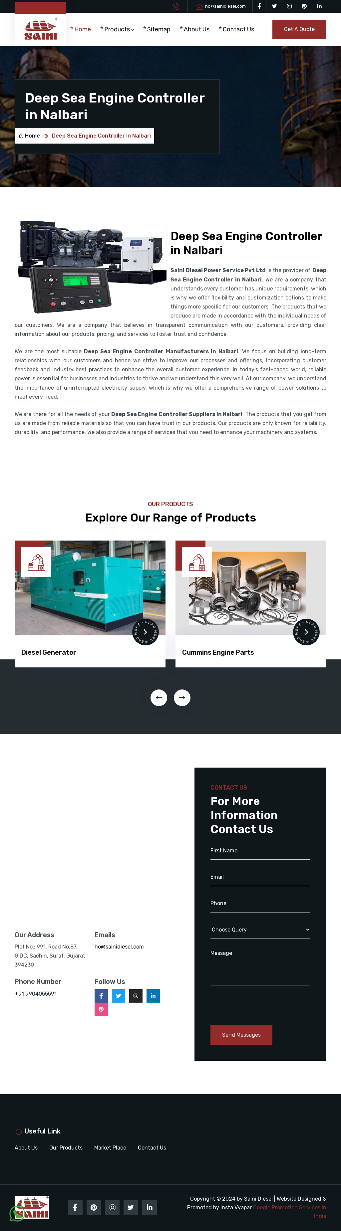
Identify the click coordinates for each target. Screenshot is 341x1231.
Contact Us (236, 30)
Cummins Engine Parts (218, 653)
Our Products (66, 1148)
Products (119, 25)
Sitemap (160, 25)
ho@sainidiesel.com (225, 6)
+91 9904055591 (36, 994)
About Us (194, 30)
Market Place (110, 1148)
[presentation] (159, 698)
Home (84, 25)
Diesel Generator (48, 653)
